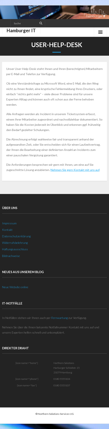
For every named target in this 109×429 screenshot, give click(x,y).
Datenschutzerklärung (16, 236)
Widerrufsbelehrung (15, 242)
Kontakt (7, 229)
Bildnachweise (11, 256)
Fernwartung (59, 318)
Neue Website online (15, 287)
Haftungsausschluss (15, 249)
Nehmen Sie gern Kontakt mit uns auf (75, 170)
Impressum (9, 223)
